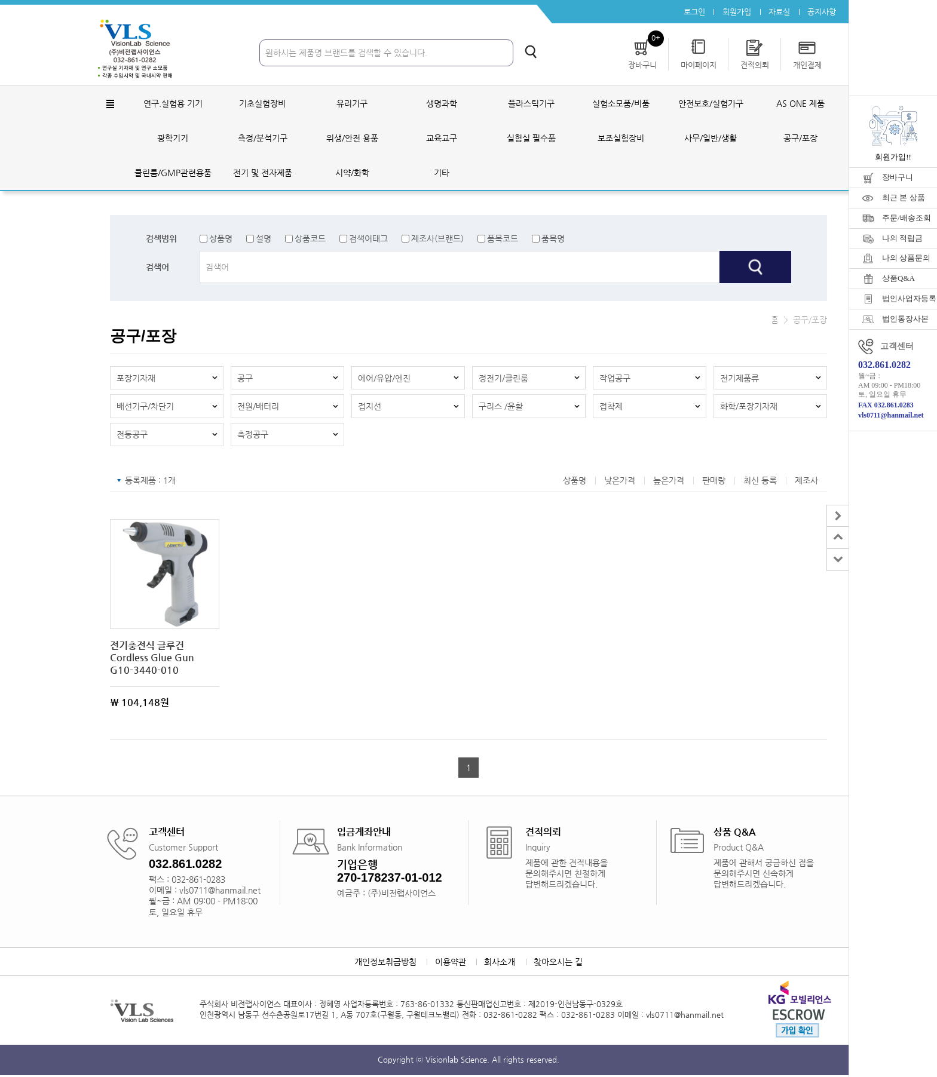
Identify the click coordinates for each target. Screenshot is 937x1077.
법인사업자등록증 (909, 298)
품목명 (553, 239)
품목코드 (502, 239)
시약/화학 (352, 173)
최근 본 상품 (903, 197)
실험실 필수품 (531, 138)
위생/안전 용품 (352, 138)
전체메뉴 (110, 104)
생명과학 (441, 104)
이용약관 (450, 963)
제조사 (806, 482)
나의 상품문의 (906, 257)
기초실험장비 (262, 104)
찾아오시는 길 (559, 963)
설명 (263, 239)
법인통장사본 (905, 318)
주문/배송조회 (906, 217)
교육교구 (441, 138)
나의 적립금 (902, 238)
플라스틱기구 (531, 104)
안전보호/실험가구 (710, 104)
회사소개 (500, 963)
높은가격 (668, 482)
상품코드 (310, 239)
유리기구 (352, 104)
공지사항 (821, 11)
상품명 (220, 239)
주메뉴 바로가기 (0, 0)
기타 (441, 173)
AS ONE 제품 (800, 104)
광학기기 (172, 138)
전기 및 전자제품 (262, 173)
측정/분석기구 (262, 138)
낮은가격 (619, 482)
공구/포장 (800, 138)
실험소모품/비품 (621, 104)
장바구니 (897, 177)
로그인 (692, 11)
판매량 (713, 482)
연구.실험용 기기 (173, 104)
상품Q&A (898, 278)
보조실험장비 (621, 138)
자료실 (778, 11)
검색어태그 (368, 239)
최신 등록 (760, 482)
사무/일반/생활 (710, 138)
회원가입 (735, 11)
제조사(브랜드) (437, 239)
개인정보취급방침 (384, 963)
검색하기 (531, 52)
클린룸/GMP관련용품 (173, 173)
